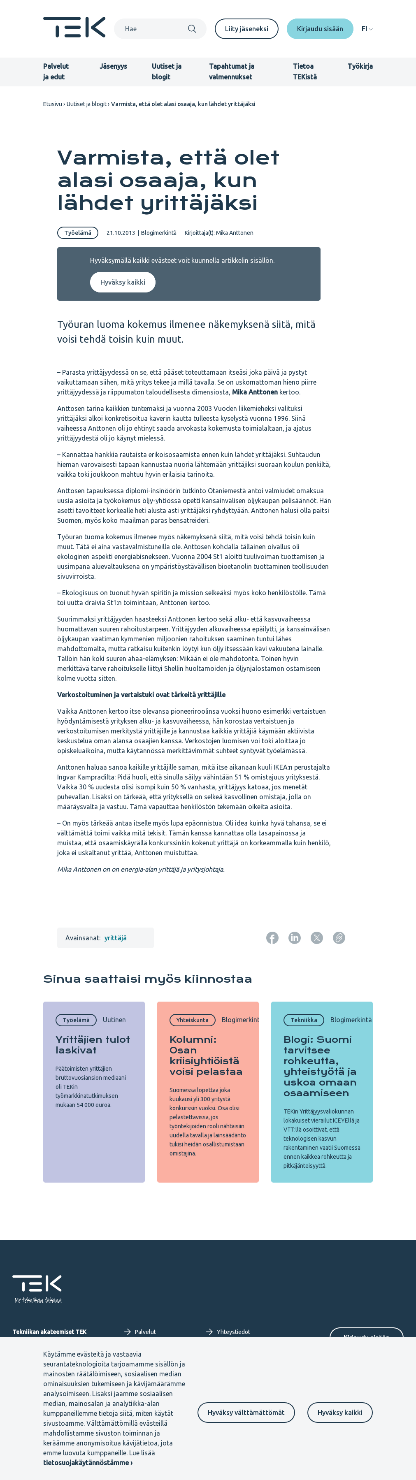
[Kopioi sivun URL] (339, 938)
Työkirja (360, 66)
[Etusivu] (74, 35)
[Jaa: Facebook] (272, 938)
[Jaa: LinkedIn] (294, 938)
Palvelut (140, 1332)
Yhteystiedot (228, 1332)
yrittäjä (116, 938)
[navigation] (367, 29)
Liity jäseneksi (246, 28)
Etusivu (52, 104)
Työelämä (77, 233)
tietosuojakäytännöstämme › (87, 1462)
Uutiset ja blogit (87, 104)
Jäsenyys (113, 66)
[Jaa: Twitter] (317, 938)
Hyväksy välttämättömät (246, 1412)
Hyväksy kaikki (340, 1412)
